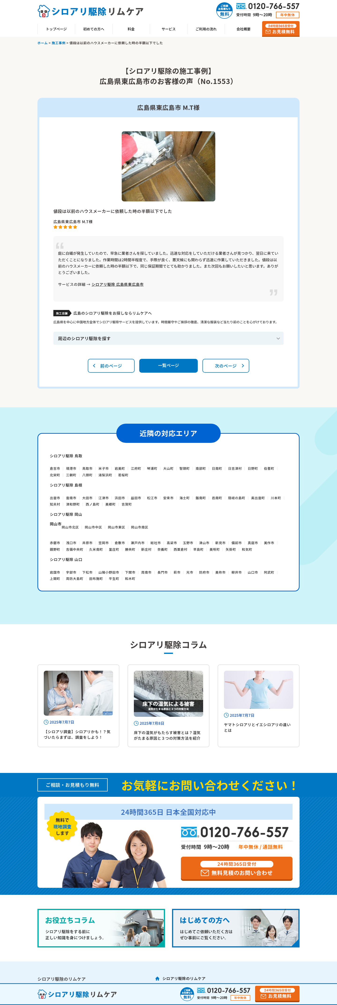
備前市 (236, 542)
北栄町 (55, 475)
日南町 (217, 468)
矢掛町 (231, 549)
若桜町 (123, 475)
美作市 (269, 542)
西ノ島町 (92, 504)
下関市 (130, 572)
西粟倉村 (180, 549)
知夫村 (55, 504)
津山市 (204, 542)
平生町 (114, 578)
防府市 (204, 572)
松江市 (152, 497)
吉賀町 (126, 504)
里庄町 (114, 549)
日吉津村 (235, 468)
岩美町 (120, 468)
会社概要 (243, 28)
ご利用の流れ (205, 28)
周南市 (146, 572)
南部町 (201, 468)
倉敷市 (120, 542)
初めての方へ (93, 28)
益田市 (136, 497)
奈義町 (163, 549)
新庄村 (146, 549)
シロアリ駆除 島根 (66, 485)
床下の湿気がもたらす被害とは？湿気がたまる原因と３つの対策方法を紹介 (167, 735)
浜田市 (120, 497)
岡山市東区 (116, 527)
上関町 (55, 578)
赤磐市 (55, 542)
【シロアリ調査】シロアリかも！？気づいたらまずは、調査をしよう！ (77, 734)
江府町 (136, 468)
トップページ (56, 28)
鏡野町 (55, 549)
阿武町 (269, 572)
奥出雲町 (258, 497)
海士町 (184, 497)
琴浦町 (152, 468)
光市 (189, 572)
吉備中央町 (74, 549)
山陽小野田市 (109, 572)
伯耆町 (269, 468)
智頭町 (184, 468)
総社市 (155, 542)
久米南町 (96, 549)
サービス (168, 28)
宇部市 (71, 572)
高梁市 (172, 542)
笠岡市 (104, 542)
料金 (131, 28)
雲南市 (71, 497)
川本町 (276, 497)
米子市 (104, 468)
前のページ (111, 366)
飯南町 (201, 497)
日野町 (253, 468)
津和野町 (73, 504)
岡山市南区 (139, 527)
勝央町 (130, 549)
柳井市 (236, 572)
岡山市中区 (93, 527)
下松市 (87, 572)
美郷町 (110, 504)
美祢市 (220, 572)
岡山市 (56, 524)
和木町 (130, 578)
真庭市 (253, 542)
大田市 (87, 497)
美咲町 (214, 549)
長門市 (163, 572)
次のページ (226, 366)
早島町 (198, 549)
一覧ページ (168, 365)
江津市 (104, 497)
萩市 (177, 572)
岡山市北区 (70, 527)
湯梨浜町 (105, 475)
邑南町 (217, 497)
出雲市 (55, 497)
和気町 (247, 549)
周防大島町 (74, 578)
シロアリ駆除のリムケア (184, 978)
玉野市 (188, 542)
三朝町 (71, 475)
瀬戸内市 (138, 542)
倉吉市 (55, 468)
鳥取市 (87, 468)
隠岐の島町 (236, 497)
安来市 (168, 497)
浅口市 (71, 542)
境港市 (71, 468)
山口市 (253, 572)
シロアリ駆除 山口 (66, 559)
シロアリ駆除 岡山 (66, 514)
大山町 (168, 468)
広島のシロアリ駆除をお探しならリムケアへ (112, 313)
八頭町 (87, 475)
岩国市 (55, 572)
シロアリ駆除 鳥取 (66, 456)
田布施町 (96, 578)
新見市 (220, 542)
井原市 (87, 542)
